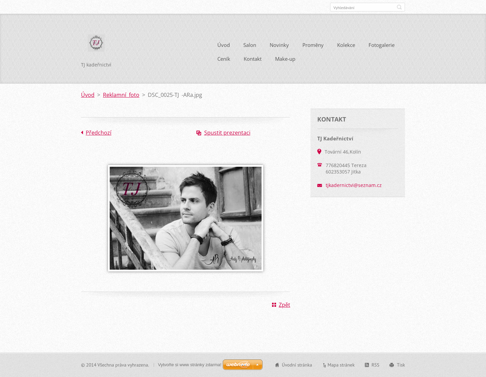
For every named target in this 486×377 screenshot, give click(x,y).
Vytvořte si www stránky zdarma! (189, 364)
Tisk (401, 365)
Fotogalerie (382, 45)
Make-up (285, 58)
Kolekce (346, 45)
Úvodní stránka (297, 365)
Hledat (399, 7)
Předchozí (98, 132)
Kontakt (253, 58)
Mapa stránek (341, 365)
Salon (249, 45)
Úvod (223, 45)
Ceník (223, 58)
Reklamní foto (121, 95)
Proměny (313, 45)
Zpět (284, 304)
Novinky (279, 45)
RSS (375, 365)
